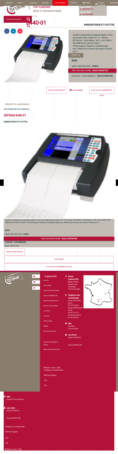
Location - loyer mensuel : (92, 76)
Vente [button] (20, 3)
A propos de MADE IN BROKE (50, 343)
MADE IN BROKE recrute (51, 349)
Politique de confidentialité (53, 370)
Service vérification (50, 301)
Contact (74, 3)
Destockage (60, 3)
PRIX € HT (76, 55)
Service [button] (45, 3)
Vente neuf (47, 285)
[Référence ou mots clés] (14, 25)
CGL (45, 385)
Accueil (9, 3)
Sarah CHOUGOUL (74, 337)
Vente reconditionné (51, 290)
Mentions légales (50, 375)
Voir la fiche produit (56, 90)
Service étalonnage (50, 306)
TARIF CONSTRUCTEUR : (85, 66)
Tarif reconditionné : (90, 70)
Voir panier (77, 90)
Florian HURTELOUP (75, 345)
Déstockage (47, 321)
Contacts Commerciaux (73, 327)
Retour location (101, 4)
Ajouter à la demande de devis (101, 91)
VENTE (74, 60)
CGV (45, 380)
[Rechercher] (28, 25)
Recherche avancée (14, 19)
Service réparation (50, 296)
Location (33, 3)
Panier (87, 3)
